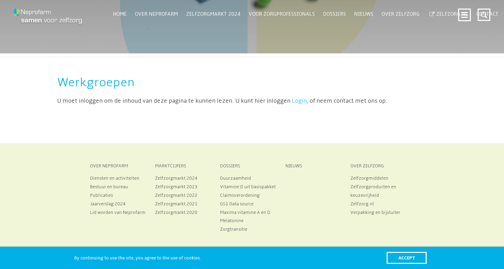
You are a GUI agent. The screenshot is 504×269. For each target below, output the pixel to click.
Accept (406, 258)
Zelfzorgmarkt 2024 (176, 178)
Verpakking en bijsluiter (375, 212)
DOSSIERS (230, 166)
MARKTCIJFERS (170, 166)
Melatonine (232, 220)
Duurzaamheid (235, 178)
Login (299, 101)
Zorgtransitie (233, 229)
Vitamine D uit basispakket (248, 187)
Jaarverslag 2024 (108, 204)
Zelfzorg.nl (362, 204)
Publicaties (101, 195)
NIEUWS (293, 166)
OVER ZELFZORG (367, 166)
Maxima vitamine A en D (245, 212)
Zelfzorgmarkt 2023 (176, 187)
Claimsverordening (240, 195)
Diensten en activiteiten (114, 178)
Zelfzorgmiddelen (369, 178)
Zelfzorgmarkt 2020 (176, 212)
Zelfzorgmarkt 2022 (176, 195)
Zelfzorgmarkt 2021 (176, 204)
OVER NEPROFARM (109, 166)
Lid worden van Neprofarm (117, 212)
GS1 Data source (237, 204)
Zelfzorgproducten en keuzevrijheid (373, 191)
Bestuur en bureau (109, 187)
